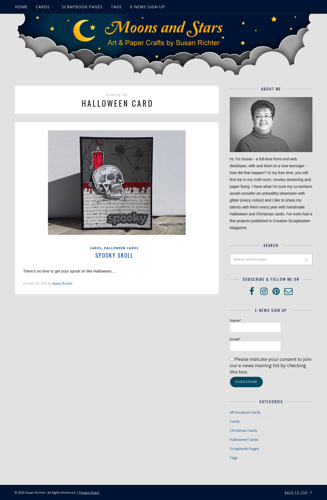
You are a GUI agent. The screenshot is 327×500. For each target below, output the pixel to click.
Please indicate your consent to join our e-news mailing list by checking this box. (270, 365)
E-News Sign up (147, 6)
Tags (116, 6)
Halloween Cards (121, 248)
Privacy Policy (89, 492)
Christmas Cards (243, 430)
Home (21, 6)
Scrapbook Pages (82, 6)
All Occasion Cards (245, 412)
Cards (43, 6)
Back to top (298, 492)
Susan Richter (62, 283)
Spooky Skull (114, 255)
